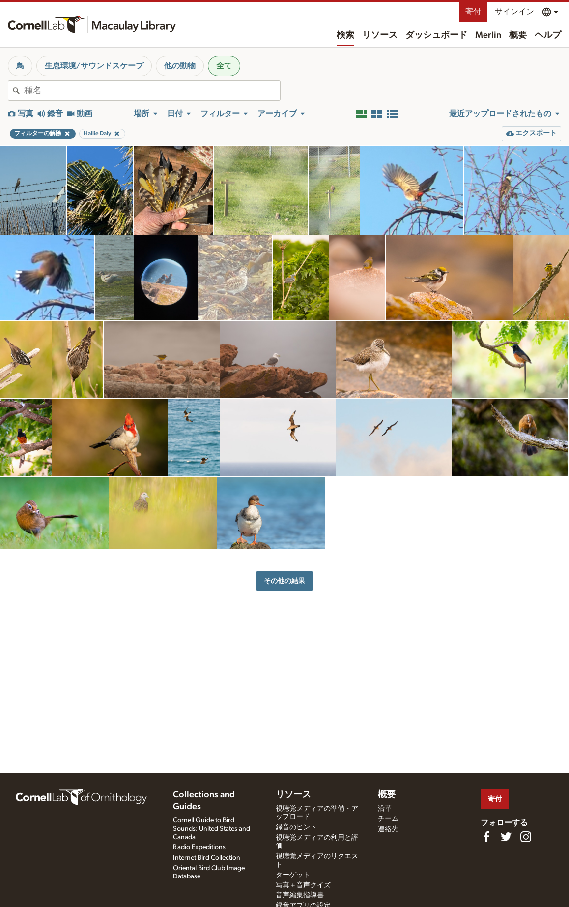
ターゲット (293, 875)
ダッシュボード (436, 35)
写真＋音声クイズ (303, 885)
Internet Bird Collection (206, 857)
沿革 (385, 808)
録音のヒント (296, 827)
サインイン (514, 12)
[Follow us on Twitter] (506, 837)
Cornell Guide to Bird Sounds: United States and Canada (211, 829)
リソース (380, 35)
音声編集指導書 (300, 895)
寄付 (473, 12)
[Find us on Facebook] (486, 837)
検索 (345, 35)
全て (224, 66)
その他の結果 (284, 581)
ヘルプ (548, 35)
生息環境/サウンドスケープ (94, 66)
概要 (518, 35)
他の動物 (180, 66)
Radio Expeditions (199, 847)
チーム (388, 818)
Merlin (488, 35)
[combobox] (152, 90)
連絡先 (388, 829)
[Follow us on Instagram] (526, 837)
